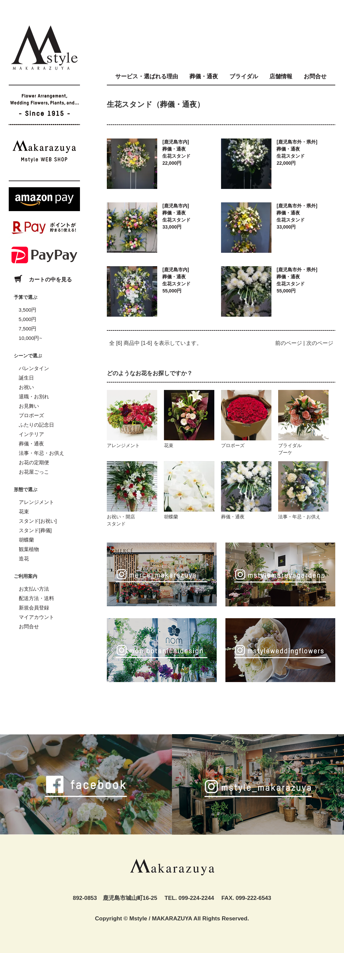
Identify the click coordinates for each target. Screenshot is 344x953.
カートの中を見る (40, 279)
